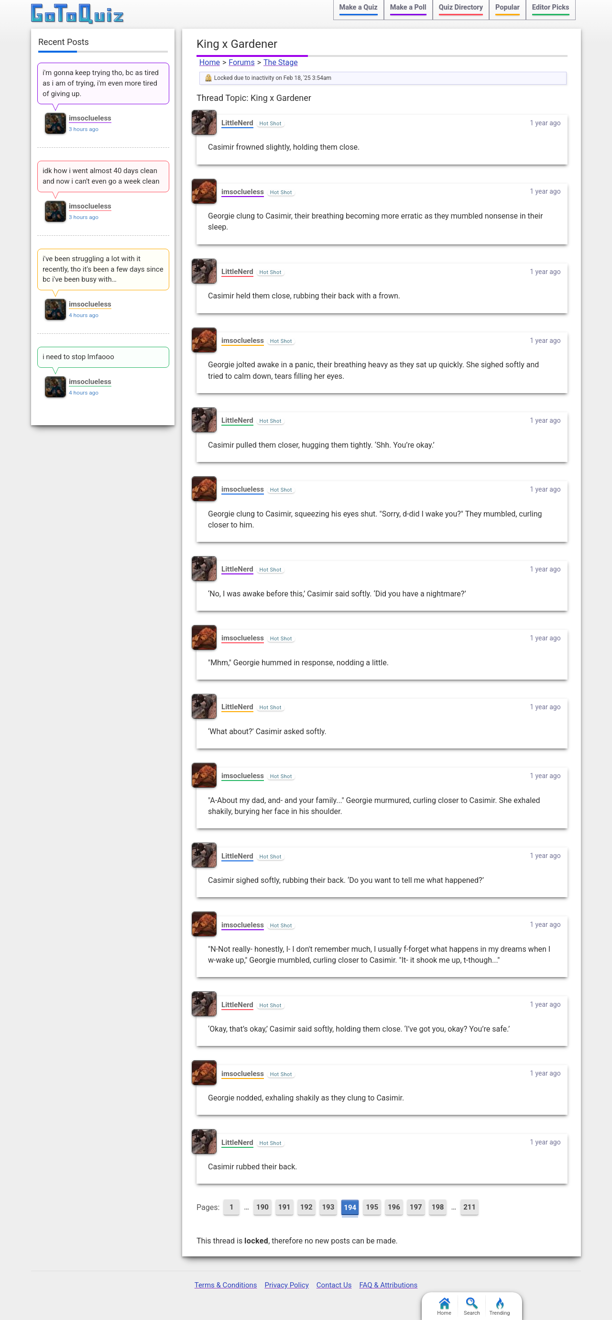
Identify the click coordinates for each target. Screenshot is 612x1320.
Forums (241, 62)
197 (416, 1207)
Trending (500, 1307)
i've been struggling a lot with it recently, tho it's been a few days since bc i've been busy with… (103, 269)
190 (262, 1207)
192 (306, 1207)
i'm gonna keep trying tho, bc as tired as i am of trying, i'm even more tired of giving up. (101, 83)
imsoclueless (242, 191)
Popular (507, 7)
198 (438, 1207)
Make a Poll (408, 7)
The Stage (280, 62)
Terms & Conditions (226, 1285)
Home (209, 62)
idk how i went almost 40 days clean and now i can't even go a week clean (101, 176)
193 (328, 1207)
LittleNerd (237, 123)
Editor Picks (550, 7)
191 (284, 1207)
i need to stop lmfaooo (78, 356)
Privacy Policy (286, 1285)
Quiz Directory (461, 7)
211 (469, 1207)
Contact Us (334, 1285)
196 (394, 1207)
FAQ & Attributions (388, 1285)
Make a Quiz (358, 7)
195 (372, 1207)
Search (472, 1307)
